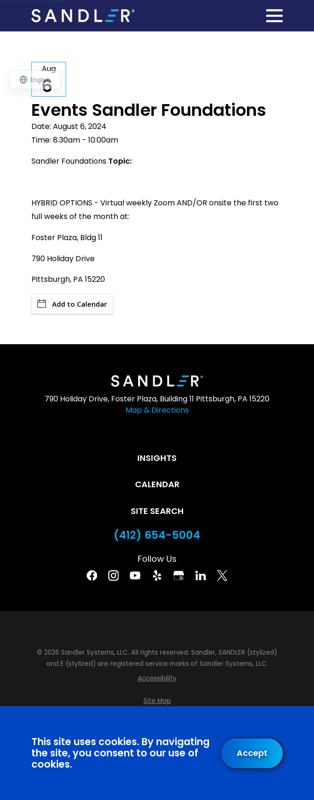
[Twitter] (222, 575)
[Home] (83, 15)
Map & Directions (157, 410)
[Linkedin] (200, 575)
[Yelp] (157, 575)
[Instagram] (113, 575)
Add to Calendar (72, 304)
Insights (157, 458)
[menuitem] (157, 678)
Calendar (157, 484)
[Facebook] (92, 575)
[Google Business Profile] (178, 575)
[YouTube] (135, 575)
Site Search (157, 511)
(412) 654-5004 (157, 535)
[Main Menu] (274, 16)
